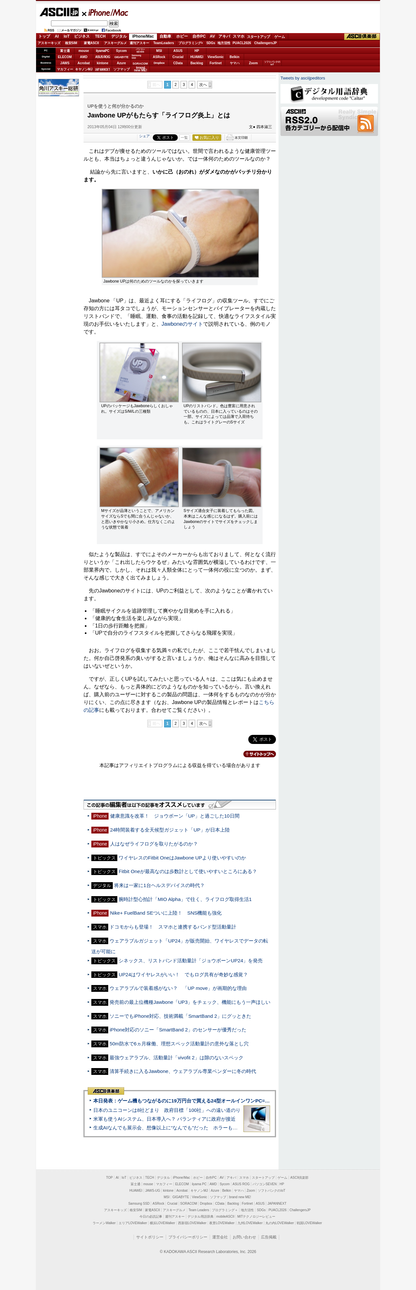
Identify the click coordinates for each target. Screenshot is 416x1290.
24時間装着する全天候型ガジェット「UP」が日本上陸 (170, 830)
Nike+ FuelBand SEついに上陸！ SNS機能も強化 (166, 913)
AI (57, 36)
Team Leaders (198, 1210)
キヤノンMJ (84, 69)
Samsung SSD (139, 1203)
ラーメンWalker (104, 1223)
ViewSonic (216, 57)
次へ (203, 84)
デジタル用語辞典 (201, 1216)
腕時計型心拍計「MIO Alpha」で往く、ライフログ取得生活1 (185, 899)
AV (212, 36)
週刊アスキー (139, 43)
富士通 (65, 51)
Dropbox (159, 63)
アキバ (224, 36)
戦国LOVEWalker (309, 1223)
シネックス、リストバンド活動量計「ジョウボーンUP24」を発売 (191, 960)
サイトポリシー (149, 1237)
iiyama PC (199, 1184)
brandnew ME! (140, 69)
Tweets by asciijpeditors (302, 78)
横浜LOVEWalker (162, 1223)
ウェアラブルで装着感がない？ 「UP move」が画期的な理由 (178, 988)
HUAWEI (196, 57)
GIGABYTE (121, 57)
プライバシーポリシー (187, 1237)
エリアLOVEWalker (133, 1223)
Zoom (253, 63)
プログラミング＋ (225, 1210)
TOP (109, 1177)
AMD (83, 57)
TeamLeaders (163, 43)
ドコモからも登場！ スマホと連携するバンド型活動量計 (173, 927)
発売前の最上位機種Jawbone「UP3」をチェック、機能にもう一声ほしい (190, 1002)
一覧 (184, 138)
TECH (100, 36)
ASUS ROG (102, 57)
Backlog (196, 63)
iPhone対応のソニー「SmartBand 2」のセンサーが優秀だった (178, 1029)
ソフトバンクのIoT (272, 63)
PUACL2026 (242, 43)
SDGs (210, 43)
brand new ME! (240, 1197)
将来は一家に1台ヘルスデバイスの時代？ (159, 885)
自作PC (199, 36)
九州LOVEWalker (250, 1223)
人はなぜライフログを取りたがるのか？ (154, 843)
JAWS (64, 63)
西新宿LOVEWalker (192, 1223)
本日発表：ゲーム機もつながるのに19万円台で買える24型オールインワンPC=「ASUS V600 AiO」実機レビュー (216, 1100)
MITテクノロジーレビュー (256, 1216)
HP (197, 51)
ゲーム (279, 37)
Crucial (178, 57)
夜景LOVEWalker (221, 1223)
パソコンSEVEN (140, 50)
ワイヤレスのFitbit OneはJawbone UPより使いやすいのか (182, 857)
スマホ (238, 36)
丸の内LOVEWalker (280, 1223)
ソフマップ (121, 69)
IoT (67, 36)
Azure (121, 63)
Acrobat (84, 63)
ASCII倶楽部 (362, 36)
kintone (103, 63)
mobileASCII (225, 1216)
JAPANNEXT (102, 69)
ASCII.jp (59, 12)
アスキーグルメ (115, 43)
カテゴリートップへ (256, 754)
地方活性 (223, 43)
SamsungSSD (136, 56)
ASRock (159, 57)
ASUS (178, 51)
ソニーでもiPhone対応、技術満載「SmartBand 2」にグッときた (180, 1016)
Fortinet (216, 63)
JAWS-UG (152, 1190)
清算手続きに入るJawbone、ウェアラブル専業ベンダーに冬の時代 (183, 1071)
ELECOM (65, 57)
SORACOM (188, 1203)
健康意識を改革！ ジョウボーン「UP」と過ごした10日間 (175, 816)
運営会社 (220, 1237)
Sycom (121, 51)
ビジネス (82, 36)
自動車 (165, 36)
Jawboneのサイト (182, 324)
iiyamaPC (102, 51)
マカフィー (65, 69)
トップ (44, 36)
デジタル (119, 36)
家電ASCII (91, 43)
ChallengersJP (265, 43)
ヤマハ (235, 63)
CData (178, 63)
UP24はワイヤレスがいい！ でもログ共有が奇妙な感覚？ (183, 974)
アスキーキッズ (49, 43)
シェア (144, 136)
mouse (83, 51)
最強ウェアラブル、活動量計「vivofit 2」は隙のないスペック (176, 1057)
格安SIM (71, 43)
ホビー (182, 36)
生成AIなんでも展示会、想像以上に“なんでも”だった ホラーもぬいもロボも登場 (182, 1127)
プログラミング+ (190, 43)
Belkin (234, 57)
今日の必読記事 (150, 1216)
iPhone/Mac (105, 12)
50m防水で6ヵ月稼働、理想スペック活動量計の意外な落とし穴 (179, 1043)
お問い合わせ (244, 1237)
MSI (159, 51)
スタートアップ (258, 37)
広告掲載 (269, 1237)
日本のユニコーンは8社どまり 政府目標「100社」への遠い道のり (166, 1110)
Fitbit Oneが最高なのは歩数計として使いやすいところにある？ (188, 871)
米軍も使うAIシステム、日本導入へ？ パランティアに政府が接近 (164, 1119)
